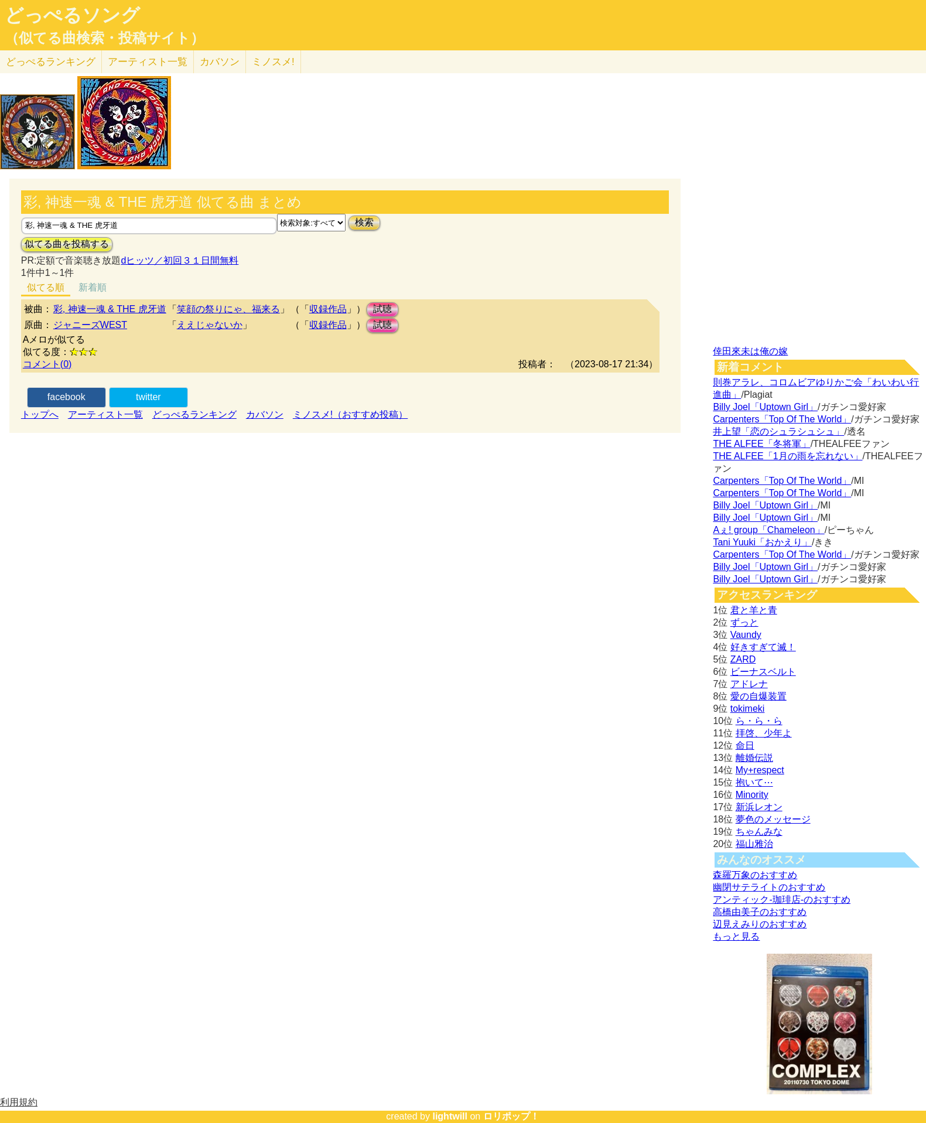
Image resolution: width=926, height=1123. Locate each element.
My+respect (760, 770)
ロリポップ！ (511, 1116)
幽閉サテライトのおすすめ (769, 887)
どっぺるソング (72, 15)
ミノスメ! (273, 61)
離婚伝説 (754, 758)
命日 (745, 745)
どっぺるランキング (194, 414)
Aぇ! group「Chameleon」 (768, 530)
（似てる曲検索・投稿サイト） (104, 38)
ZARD (743, 659)
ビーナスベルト (763, 672)
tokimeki (747, 709)
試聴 (382, 309)
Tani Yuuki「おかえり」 (762, 542)
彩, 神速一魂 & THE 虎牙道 (109, 309)
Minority (752, 795)
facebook (66, 397)
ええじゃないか (209, 325)
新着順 (92, 287)
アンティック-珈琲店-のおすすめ (781, 899)
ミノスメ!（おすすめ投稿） (350, 414)
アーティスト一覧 (105, 414)
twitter (148, 397)
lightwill (449, 1116)
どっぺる (50, 61)
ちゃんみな (759, 832)
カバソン (220, 61)
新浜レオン (759, 807)
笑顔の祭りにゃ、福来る (228, 309)
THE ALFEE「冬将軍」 (761, 444)
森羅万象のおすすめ (755, 875)
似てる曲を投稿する (67, 244)
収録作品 (328, 309)
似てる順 (45, 287)
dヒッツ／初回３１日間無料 (179, 260)
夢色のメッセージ (773, 819)
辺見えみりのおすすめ (760, 924)
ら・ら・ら (759, 721)
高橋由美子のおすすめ (760, 912)
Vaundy (745, 635)
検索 (364, 222)
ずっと (744, 622)
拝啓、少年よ (764, 733)
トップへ (40, 414)
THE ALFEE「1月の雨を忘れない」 (787, 456)
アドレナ (749, 684)
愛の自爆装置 (758, 696)
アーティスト (147, 61)
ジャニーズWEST (90, 325)
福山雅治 (754, 844)
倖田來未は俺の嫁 (750, 351)
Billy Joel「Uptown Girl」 (765, 407)
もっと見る (736, 936)
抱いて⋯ (754, 782)
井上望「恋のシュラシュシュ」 (778, 431)
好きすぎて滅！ (763, 647)
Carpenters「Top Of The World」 (782, 419)
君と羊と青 (753, 610)
